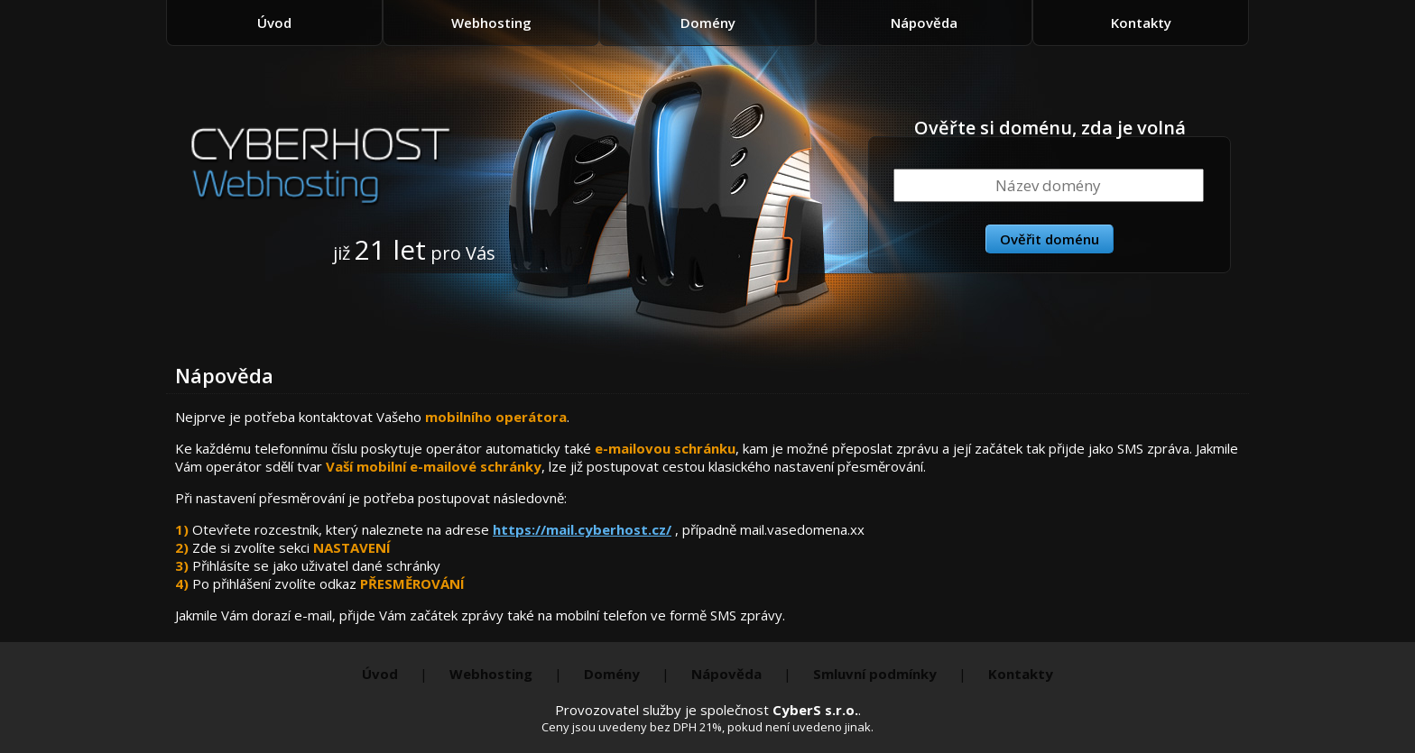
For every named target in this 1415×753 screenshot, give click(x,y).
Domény (707, 23)
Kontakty (1141, 23)
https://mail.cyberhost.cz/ (582, 529)
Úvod (274, 23)
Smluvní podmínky (875, 674)
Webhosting (491, 23)
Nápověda (924, 23)
